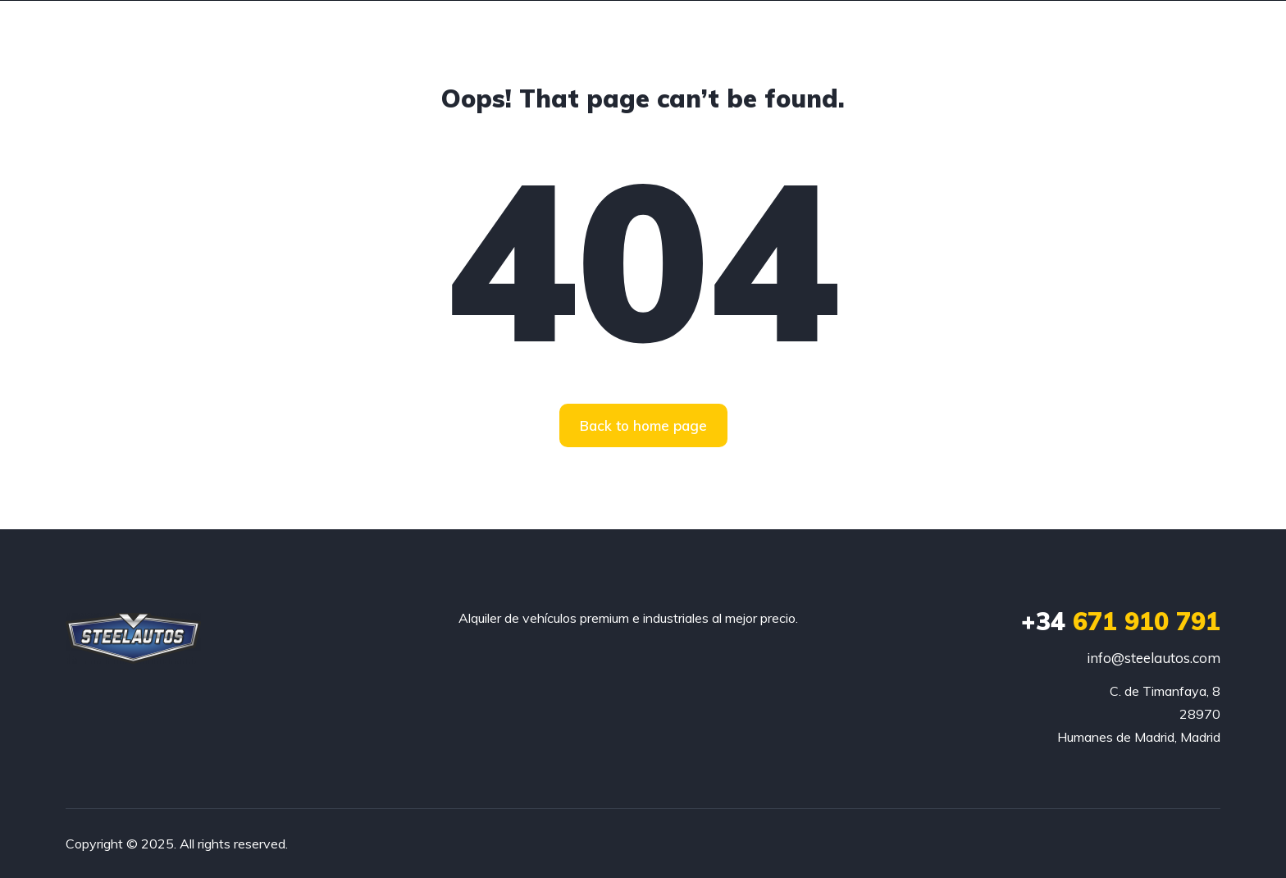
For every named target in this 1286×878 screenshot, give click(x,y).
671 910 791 (1120, 621)
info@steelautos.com (1153, 657)
